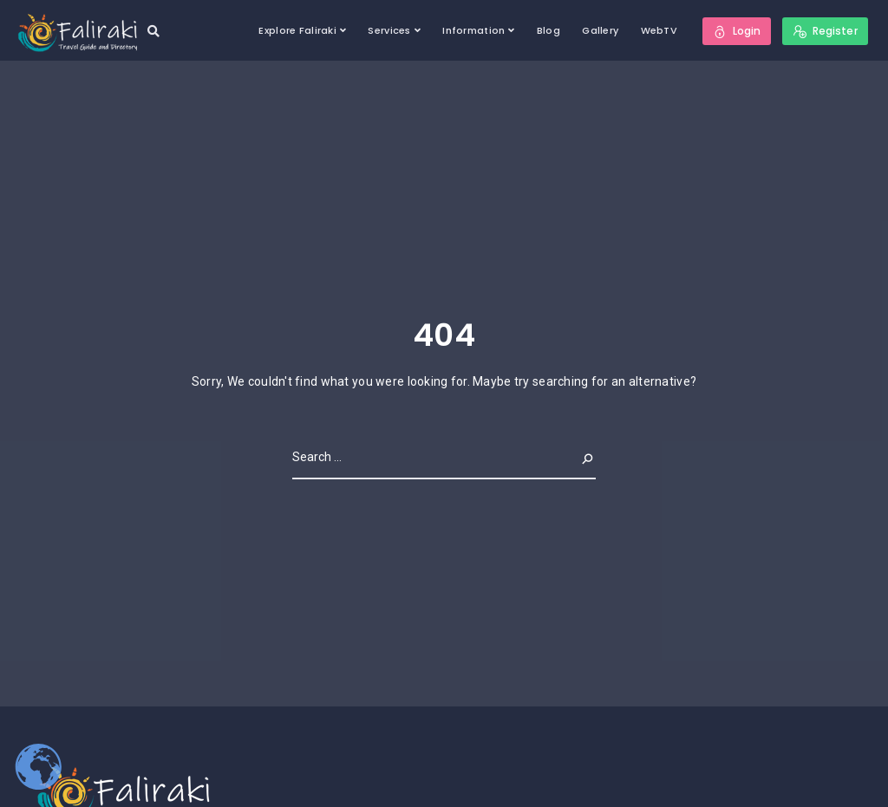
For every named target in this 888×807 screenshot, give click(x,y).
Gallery (600, 30)
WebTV (659, 30)
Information (473, 30)
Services (389, 30)
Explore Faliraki (297, 30)
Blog (548, 30)
